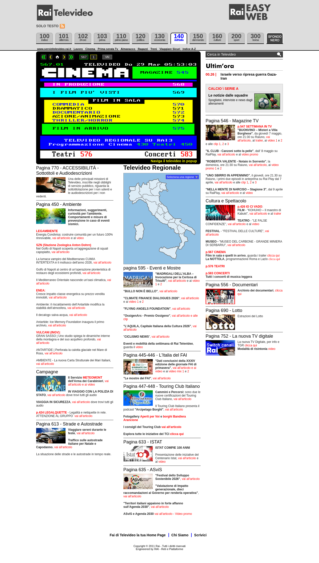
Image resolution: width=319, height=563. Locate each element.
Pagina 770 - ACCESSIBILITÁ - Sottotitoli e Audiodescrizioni (67, 170)
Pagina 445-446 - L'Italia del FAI (155, 355)
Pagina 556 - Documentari (232, 284)
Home (57, 57)
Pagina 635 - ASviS (142, 469)
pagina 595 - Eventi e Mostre (152, 268)
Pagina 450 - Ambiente (58, 204)
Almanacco (128, 48)
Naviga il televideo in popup (174, 161)
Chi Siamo (179, 535)
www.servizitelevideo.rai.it (54, 48)
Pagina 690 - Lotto (224, 310)
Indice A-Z (189, 48)
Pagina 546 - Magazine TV (232, 120)
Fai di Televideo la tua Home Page (138, 535)
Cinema (90, 48)
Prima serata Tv (108, 48)
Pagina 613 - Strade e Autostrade (69, 424)
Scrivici (200, 535)
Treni (154, 48)
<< (44, 57)
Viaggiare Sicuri (170, 48)
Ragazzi (143, 48)
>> (71, 57)
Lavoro (78, 48)
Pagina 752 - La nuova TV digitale (239, 336)
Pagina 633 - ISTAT (142, 441)
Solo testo (47, 26)
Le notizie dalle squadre (228, 95)
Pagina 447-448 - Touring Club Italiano (161, 386)
